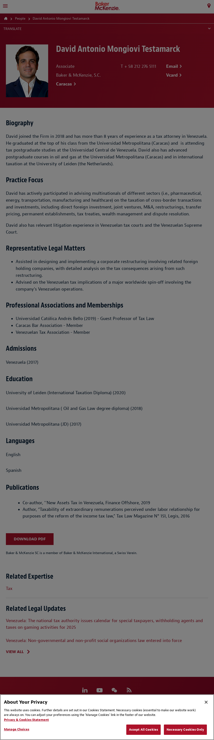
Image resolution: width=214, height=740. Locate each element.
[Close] (206, 702)
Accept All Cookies (143, 729)
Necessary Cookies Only (185, 729)
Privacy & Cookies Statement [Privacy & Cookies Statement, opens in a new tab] (26, 720)
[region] (107, 717)
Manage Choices (16, 729)
